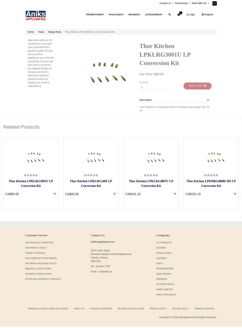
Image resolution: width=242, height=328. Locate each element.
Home (31, 33)
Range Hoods (163, 254)
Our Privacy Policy (36, 249)
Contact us (165, 3)
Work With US (199, 3)
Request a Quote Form (38, 270)
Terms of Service (204, 310)
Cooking (161, 249)
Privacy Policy (158, 310)
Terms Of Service (35, 254)
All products (164, 244)
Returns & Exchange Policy (41, 265)
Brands (134, 14)
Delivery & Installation (38, 275)
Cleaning (161, 259)
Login (191, 14)
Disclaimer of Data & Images (41, 259)
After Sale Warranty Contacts (43, 280)
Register (207, 14)
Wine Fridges (163, 275)
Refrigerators (164, 270)
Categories (154, 14)
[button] (174, 101)
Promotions (95, 14)
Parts (41, 33)
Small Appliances (166, 296)
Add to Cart (198, 87)
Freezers (161, 280)
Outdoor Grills (165, 285)
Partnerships (181, 3)
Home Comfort (164, 291)
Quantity (143, 83)
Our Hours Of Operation (39, 244)
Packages (116, 14)
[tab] (175, 99)
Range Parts (54, 33)
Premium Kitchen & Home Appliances (48, 310)
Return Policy (180, 310)
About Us (79, 310)
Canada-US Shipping (101, 310)
